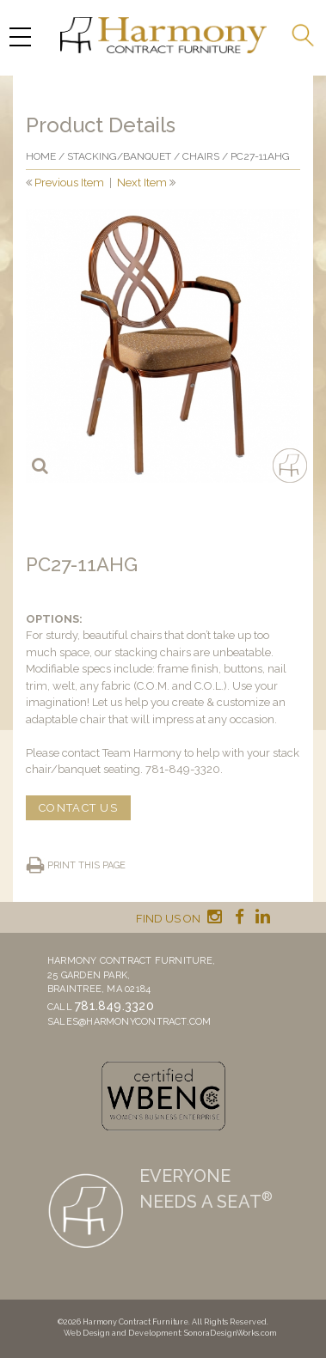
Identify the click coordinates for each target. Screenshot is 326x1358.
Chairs (200, 156)
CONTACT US (78, 807)
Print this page (86, 865)
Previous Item (69, 182)
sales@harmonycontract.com (129, 1021)
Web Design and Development (122, 1333)
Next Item (142, 182)
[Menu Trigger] (20, 36)
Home (41, 156)
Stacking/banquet (119, 156)
